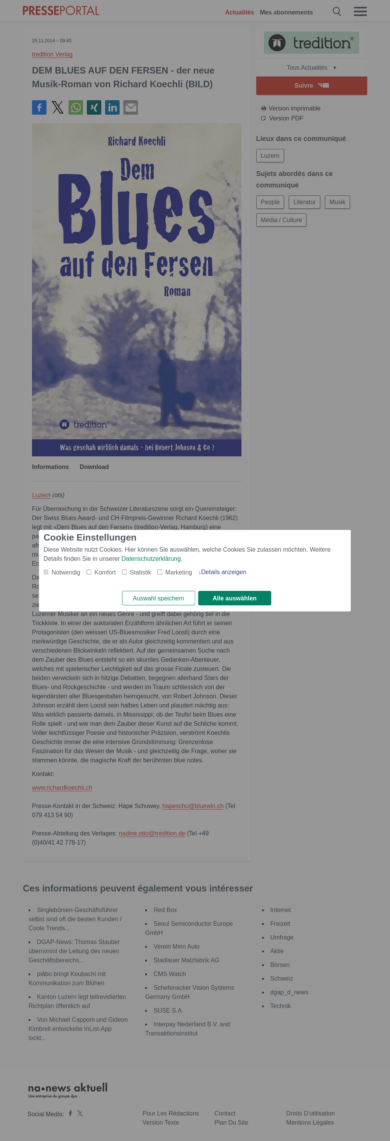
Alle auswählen (235, 598)
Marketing (178, 572)
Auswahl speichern (158, 598)
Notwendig (65, 572)
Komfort (105, 572)
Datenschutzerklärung (151, 558)
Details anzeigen (223, 571)
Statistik (140, 572)
